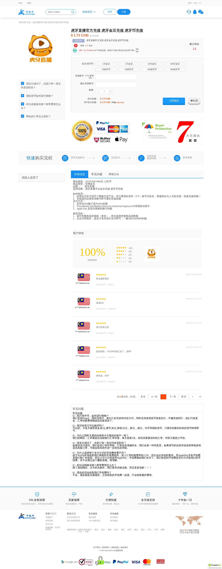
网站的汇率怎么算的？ (38, 116)
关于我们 (97, 547)
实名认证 (49, 524)
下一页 (172, 397)
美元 (96, 530)
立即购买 (174, 100)
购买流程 (49, 521)
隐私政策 (115, 547)
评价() (114, 174)
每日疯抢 (114, 521)
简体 (20, 3)
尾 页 (183, 397)
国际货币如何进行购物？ (39, 96)
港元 (143, 530)
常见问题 (96, 174)
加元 (103, 530)
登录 (110, 12)
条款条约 (124, 547)
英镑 (109, 530)
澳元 (123, 530)
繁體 (29, 3)
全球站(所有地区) (84, 530)
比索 (87, 532)
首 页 (143, 397)
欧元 (116, 530)
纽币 (129, 530)
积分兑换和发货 (73, 521)
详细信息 (79, 174)
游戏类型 (87, 12)
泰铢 (162, 530)
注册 (124, 12)
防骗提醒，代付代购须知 (52, 528)
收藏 (194, 100)
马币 (156, 530)
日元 (149, 530)
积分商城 (114, 517)
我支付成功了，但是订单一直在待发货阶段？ (41, 85)
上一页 (154, 397)
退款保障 (92, 517)
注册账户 (49, 517)
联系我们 (106, 547)
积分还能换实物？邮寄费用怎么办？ (41, 106)
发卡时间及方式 (73, 517)
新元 (136, 530)
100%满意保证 (94, 521)
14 (194, 49)
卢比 (80, 532)
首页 (29, 22)
